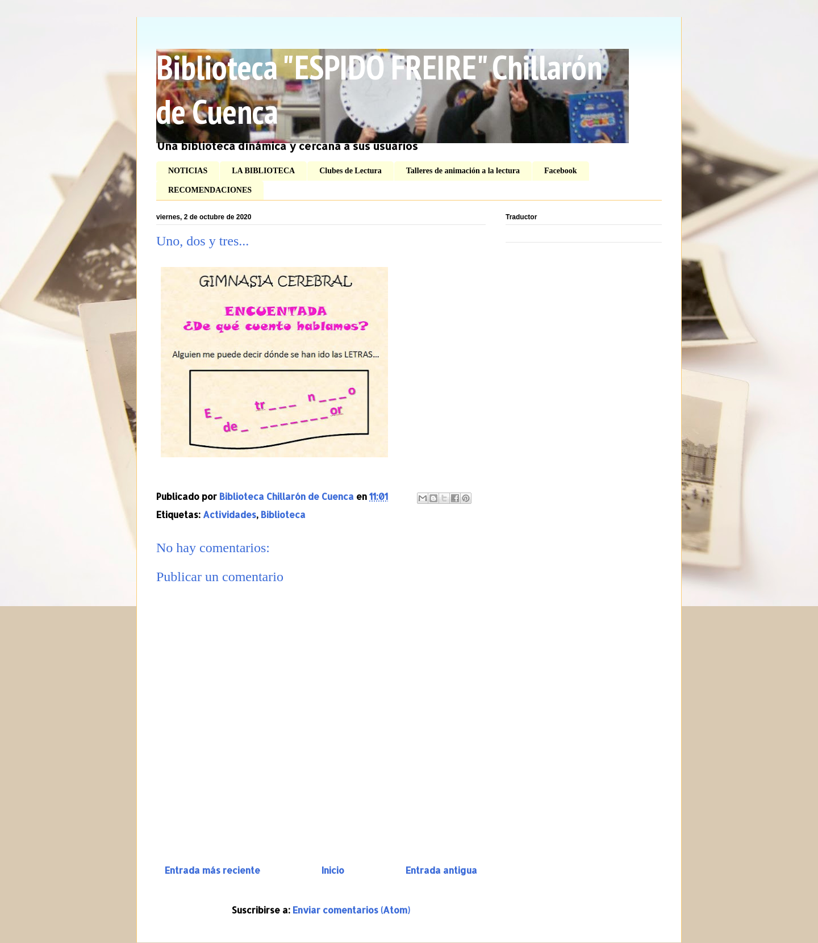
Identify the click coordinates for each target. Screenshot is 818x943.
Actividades (229, 514)
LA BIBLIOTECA (263, 170)
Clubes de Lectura (350, 170)
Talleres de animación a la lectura (463, 170)
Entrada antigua (441, 870)
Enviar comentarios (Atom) (351, 910)
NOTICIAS (187, 170)
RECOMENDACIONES (210, 190)
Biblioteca (283, 514)
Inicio (333, 870)
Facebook (560, 170)
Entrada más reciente (212, 870)
